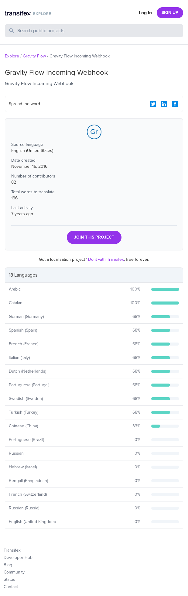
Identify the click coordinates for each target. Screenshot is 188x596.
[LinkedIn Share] (164, 103)
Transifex (12, 550)
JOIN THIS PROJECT (94, 237)
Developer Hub (18, 557)
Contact (11, 586)
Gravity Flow (34, 56)
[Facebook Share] (174, 103)
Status (9, 579)
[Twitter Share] (153, 103)
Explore (12, 56)
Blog (8, 564)
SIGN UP (170, 12)
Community (14, 572)
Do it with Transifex (106, 259)
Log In (145, 13)
